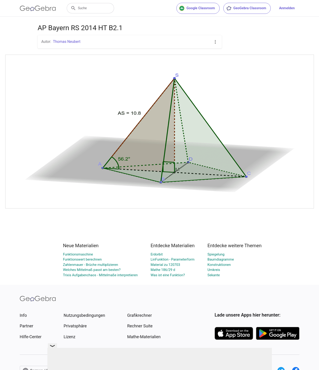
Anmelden (287, 8)
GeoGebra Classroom (246, 8)
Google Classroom (197, 8)
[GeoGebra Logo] (38, 8)
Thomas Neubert (66, 41)
